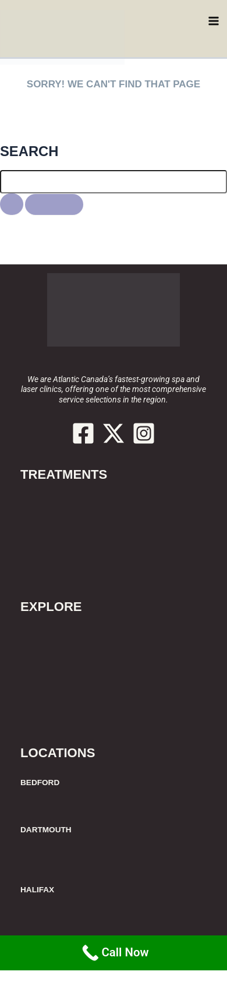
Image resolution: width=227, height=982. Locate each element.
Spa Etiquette (50, 660)
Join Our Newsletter (64, 716)
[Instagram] (143, 433)
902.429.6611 (113, 353)
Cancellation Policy (62, 688)
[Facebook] (83, 433)
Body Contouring (57, 528)
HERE (80, 116)
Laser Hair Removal (62, 500)
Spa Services (48, 555)
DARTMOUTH (46, 829)
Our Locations (51, 674)
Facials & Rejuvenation (69, 542)
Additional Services (62, 569)
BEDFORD (39, 782)
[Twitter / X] (113, 433)
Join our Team (51, 702)
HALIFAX (37, 889)
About (33, 632)
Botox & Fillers (52, 514)
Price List (41, 646)
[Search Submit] (11, 204)
